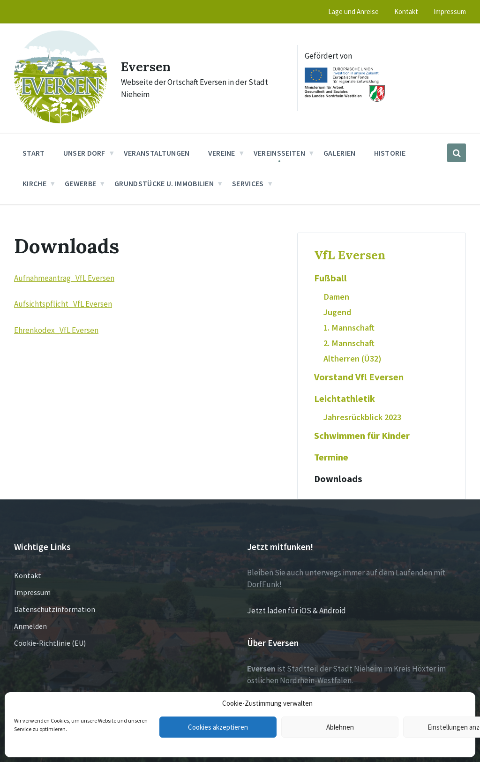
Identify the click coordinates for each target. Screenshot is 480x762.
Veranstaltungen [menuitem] (157, 153)
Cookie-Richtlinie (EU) (50, 643)
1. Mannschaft (349, 327)
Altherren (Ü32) (352, 358)
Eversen (148, 66)
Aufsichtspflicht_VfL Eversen (63, 304)
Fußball (330, 278)
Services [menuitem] (248, 183)
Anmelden (30, 626)
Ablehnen (340, 727)
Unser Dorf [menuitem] (84, 153)
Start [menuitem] (33, 153)
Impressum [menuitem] (450, 11)
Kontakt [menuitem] (406, 11)
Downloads (338, 479)
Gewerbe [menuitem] (80, 183)
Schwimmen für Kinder (362, 436)
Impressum (32, 592)
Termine (331, 457)
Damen (336, 296)
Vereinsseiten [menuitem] (279, 153)
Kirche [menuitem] (34, 183)
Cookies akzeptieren (218, 727)
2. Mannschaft (349, 343)
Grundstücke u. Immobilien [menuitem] (164, 183)
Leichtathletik (344, 398)
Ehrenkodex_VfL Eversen (56, 330)
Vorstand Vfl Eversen (359, 377)
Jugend (337, 312)
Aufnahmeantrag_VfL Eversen (64, 278)
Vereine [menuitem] (221, 153)
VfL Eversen (350, 255)
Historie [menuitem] (390, 153)
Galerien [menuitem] (339, 153)
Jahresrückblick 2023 (362, 417)
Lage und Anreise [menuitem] (353, 11)
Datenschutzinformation (54, 609)
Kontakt (27, 575)
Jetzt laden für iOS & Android (296, 610)
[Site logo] (60, 120)
